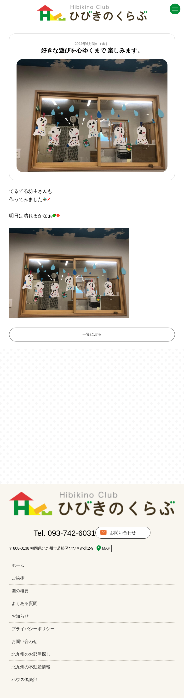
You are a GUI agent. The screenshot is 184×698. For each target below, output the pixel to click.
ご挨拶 (18, 578)
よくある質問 (24, 603)
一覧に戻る (92, 334)
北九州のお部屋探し (31, 654)
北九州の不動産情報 (31, 666)
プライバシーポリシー (33, 628)
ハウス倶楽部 (24, 679)
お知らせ (20, 616)
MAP (106, 548)
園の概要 (20, 590)
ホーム (18, 565)
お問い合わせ (123, 532)
